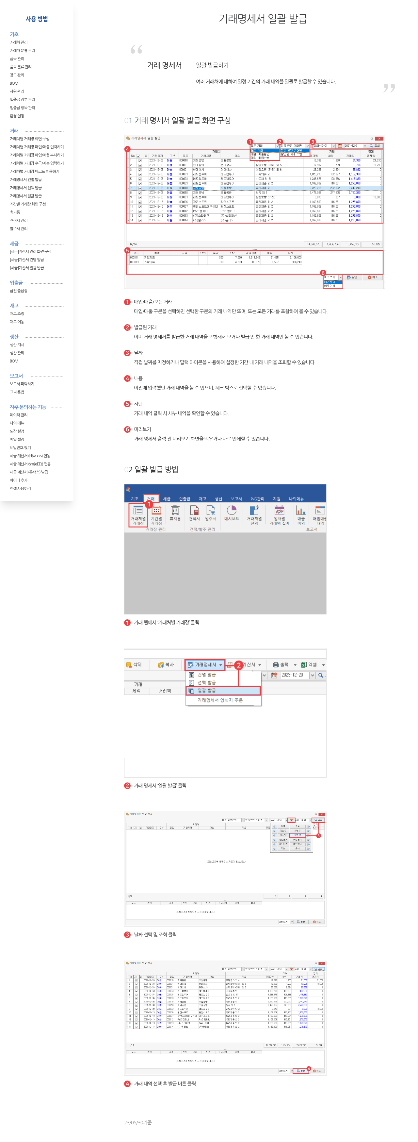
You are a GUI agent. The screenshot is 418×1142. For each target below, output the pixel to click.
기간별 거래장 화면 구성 (28, 204)
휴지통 (15, 212)
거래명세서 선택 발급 (25, 188)
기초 (14, 34)
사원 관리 (17, 91)
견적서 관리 (18, 221)
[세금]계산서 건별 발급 (27, 260)
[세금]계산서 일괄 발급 (27, 268)
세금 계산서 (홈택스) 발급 (29, 472)
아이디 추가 (18, 480)
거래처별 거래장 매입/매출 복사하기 (37, 155)
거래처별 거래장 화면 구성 (29, 139)
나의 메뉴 (17, 423)
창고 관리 (17, 75)
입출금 (16, 282)
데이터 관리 (18, 415)
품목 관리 (17, 59)
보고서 (16, 376)
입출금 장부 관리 (22, 100)
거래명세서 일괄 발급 (25, 196)
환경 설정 (17, 116)
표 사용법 (17, 392)
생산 (14, 336)
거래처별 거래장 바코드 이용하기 (34, 172)
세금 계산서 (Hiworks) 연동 (30, 456)
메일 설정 (17, 440)
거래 (14, 130)
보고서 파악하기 (22, 384)
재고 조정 (17, 314)
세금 (14, 243)
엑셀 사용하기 (20, 489)
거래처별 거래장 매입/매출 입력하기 (37, 147)
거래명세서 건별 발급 (25, 180)
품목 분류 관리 (20, 67)
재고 (14, 305)
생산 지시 (17, 345)
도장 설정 (17, 431)
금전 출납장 (18, 291)
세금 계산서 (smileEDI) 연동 (30, 464)
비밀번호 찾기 (20, 448)
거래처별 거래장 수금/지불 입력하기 (37, 163)
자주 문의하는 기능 (28, 407)
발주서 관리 (18, 229)
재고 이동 (17, 322)
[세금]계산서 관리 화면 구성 (30, 252)
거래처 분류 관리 (22, 51)
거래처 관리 (18, 42)
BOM (14, 83)
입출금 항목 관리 (22, 108)
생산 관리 (17, 353)
